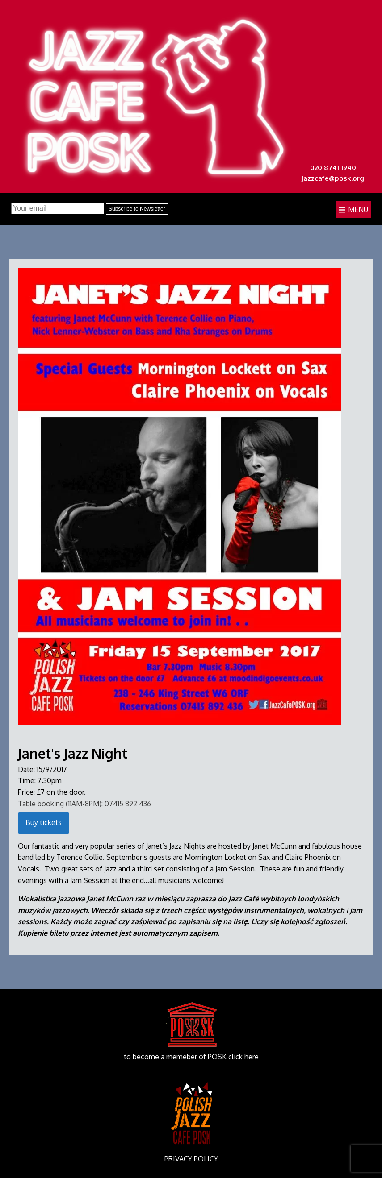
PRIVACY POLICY (191, 1158)
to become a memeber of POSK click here (191, 1056)
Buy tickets (43, 822)
